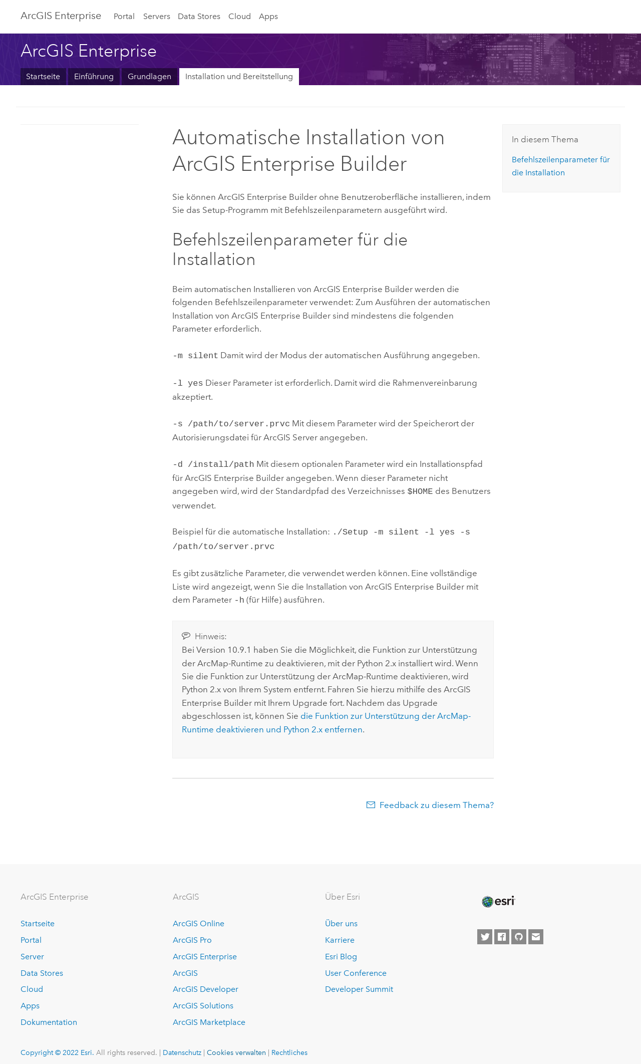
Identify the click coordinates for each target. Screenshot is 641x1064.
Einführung (94, 76)
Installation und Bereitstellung (239, 76)
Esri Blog (341, 948)
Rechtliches (289, 1044)
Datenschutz (182, 1044)
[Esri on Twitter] (484, 928)
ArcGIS (185, 965)
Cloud (239, 16)
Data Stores (199, 16)
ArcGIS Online (198, 915)
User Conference (356, 965)
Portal (124, 16)
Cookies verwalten (236, 1044)
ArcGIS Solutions (203, 997)
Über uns (341, 915)
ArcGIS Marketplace (209, 1014)
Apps (268, 16)
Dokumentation (49, 1014)
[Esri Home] (497, 893)
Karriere (340, 932)
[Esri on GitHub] (518, 928)
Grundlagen (149, 76)
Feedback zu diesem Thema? (437, 797)
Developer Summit (359, 981)
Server (32, 948)
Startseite (43, 76)
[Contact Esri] (535, 928)
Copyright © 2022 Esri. (57, 1044)
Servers (156, 16)
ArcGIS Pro (192, 932)
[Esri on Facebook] (501, 928)
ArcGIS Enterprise (61, 16)
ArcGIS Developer (205, 981)
